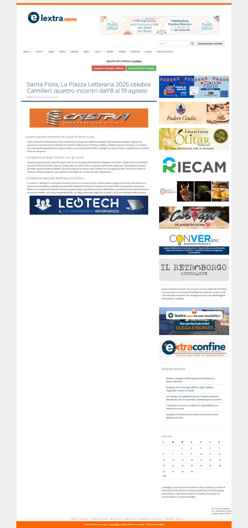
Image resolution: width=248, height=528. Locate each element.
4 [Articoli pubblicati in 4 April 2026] (209, 448)
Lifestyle (74, 51)
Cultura (62, 51)
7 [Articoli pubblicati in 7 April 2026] (172, 453)
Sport (51, 51)
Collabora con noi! (99, 518)
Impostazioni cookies (210, 43)
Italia (87, 51)
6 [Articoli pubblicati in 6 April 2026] (163, 453)
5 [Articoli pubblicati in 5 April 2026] (219, 448)
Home (74, 518)
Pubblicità (135, 51)
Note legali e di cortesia (150, 518)
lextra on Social (165, 51)
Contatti (122, 51)
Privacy (148, 51)
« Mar (164, 475)
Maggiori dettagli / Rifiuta (109, 68)
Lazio (98, 51)
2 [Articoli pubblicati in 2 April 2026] (191, 448)
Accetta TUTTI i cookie (141, 68)
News (27, 51)
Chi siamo (83, 518)
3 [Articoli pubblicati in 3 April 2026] (200, 448)
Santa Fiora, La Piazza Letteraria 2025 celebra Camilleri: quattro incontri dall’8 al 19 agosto (89, 87)
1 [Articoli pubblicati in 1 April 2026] (182, 448)
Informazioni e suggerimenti (123, 518)
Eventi (40, 51)
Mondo (110, 51)
